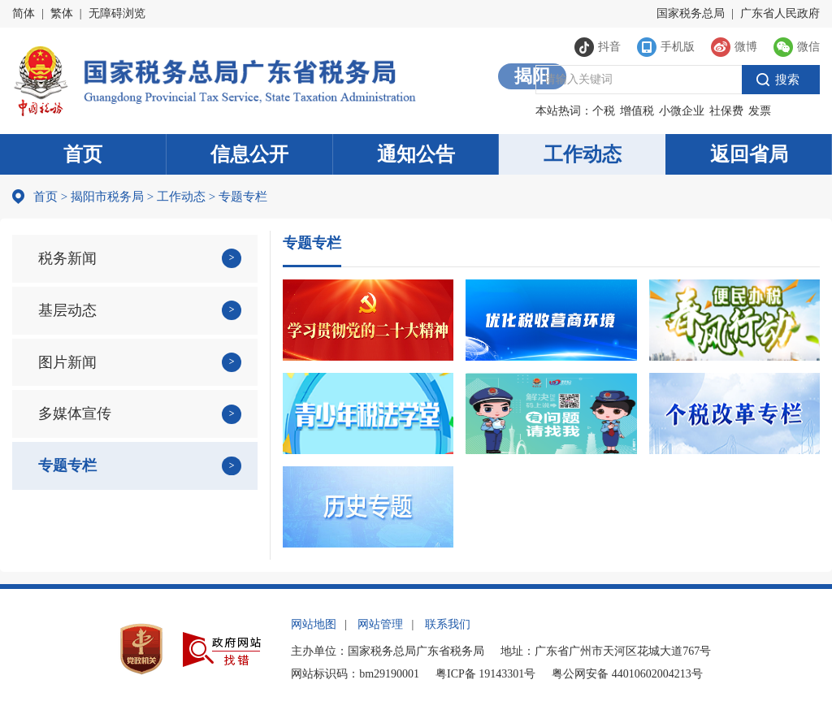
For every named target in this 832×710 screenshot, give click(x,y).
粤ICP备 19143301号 (485, 674)
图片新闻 (67, 362)
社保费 (726, 111)
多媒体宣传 (74, 413)
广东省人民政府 (780, 13)
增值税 (637, 111)
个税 (603, 111)
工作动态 (583, 154)
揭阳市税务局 (107, 196)
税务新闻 (67, 258)
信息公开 (249, 154)
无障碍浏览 (117, 13)
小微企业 (681, 111)
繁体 (61, 13)
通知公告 (416, 154)
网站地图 (313, 624)
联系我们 (447, 624)
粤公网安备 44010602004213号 (627, 674)
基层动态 (67, 310)
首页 (82, 154)
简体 (23, 13)
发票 (759, 111)
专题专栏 (67, 465)
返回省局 (749, 154)
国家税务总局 (690, 13)
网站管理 (380, 624)
